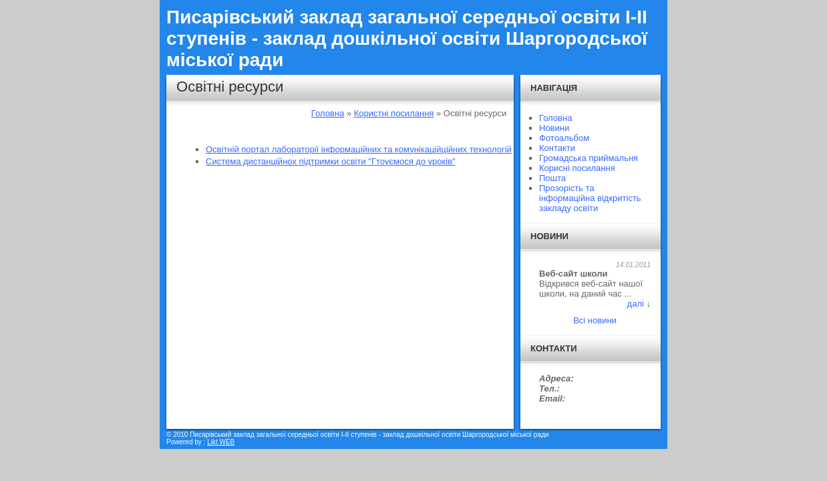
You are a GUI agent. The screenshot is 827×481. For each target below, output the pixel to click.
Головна (327, 113)
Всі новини (595, 320)
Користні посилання (394, 113)
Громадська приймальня (588, 158)
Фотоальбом (564, 138)
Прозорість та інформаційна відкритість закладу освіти (590, 198)
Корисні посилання (577, 168)
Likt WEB (220, 442)
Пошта (552, 178)
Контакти (557, 148)
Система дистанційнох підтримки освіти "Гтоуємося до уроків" (331, 161)
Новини (554, 128)
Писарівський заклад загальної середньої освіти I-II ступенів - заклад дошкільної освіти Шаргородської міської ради (406, 38)
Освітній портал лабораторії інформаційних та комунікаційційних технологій (359, 149)
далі (635, 304)
